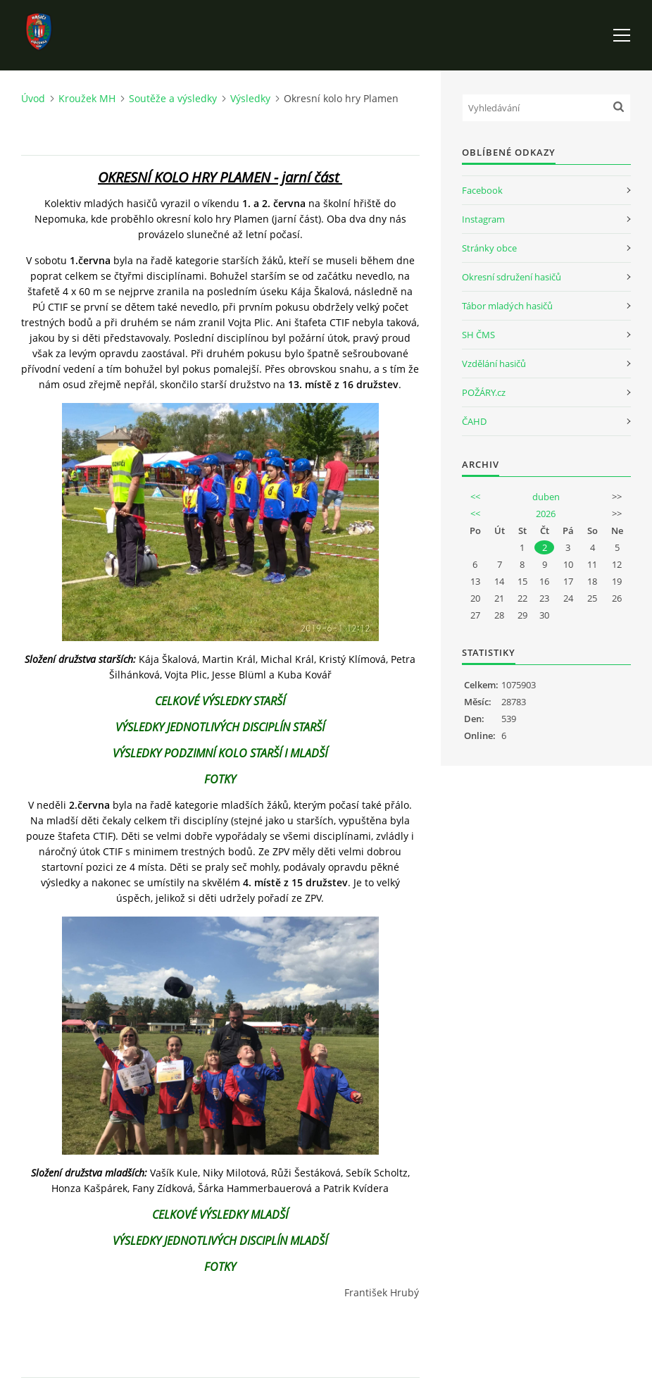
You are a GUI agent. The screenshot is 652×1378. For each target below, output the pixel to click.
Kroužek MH (86, 98)
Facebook (482, 190)
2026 (546, 513)
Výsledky (250, 98)
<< (475, 496)
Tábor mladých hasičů (507, 305)
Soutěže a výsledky (173, 98)
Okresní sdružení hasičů (511, 277)
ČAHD (474, 421)
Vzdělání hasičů (494, 363)
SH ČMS (478, 334)
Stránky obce (489, 248)
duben (546, 496)
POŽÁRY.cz (484, 392)
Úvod (33, 98)
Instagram (483, 219)
